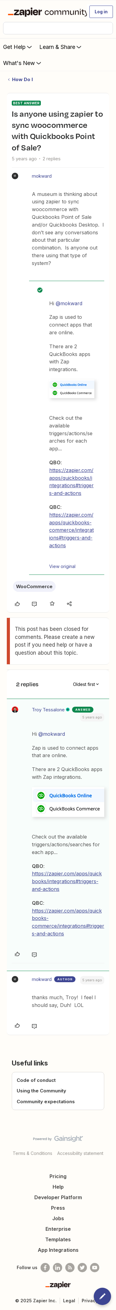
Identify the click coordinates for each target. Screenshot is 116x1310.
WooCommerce (34, 586)
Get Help (18, 46)
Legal (69, 1300)
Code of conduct (36, 1080)
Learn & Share (61, 46)
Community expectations (46, 1101)
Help (58, 1187)
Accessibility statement (80, 1153)
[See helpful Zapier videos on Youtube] (94, 1267)
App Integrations (58, 1250)
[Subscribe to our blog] (70, 1267)
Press (58, 1208)
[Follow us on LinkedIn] (57, 1267)
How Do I (22, 79)
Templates (58, 1239)
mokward (42, 176)
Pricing (58, 1176)
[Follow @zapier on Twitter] (82, 1267)
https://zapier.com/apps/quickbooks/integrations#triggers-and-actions (67, 881)
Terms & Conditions (32, 1153)
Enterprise (58, 1229)
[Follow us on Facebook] (45, 1267)
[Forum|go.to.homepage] (44, 12)
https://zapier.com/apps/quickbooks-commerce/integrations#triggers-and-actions (71, 530)
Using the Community (41, 1091)
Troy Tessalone (48, 710)
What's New (22, 63)
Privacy (90, 1300)
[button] (101, 12)
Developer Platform (58, 1197)
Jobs (58, 1218)
